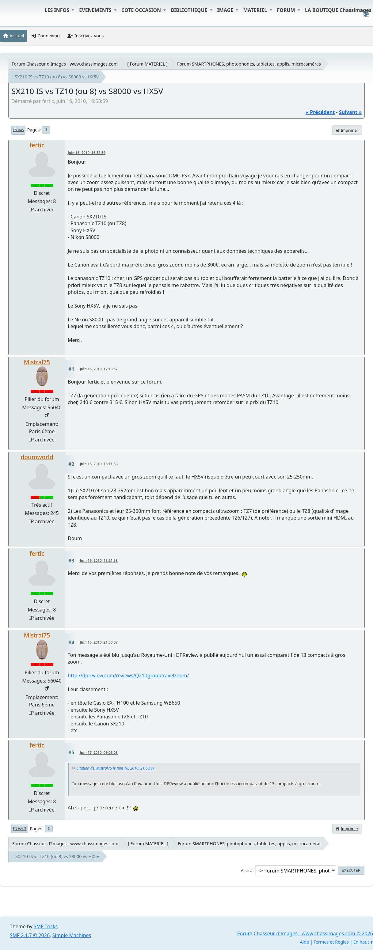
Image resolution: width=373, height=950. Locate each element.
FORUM (286, 10)
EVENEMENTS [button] (96, 10)
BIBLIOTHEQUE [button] (189, 10)
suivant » (350, 112)
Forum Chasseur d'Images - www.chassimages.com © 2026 (305, 933)
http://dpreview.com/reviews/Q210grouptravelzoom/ (128, 675)
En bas (18, 130)
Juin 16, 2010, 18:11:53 (99, 464)
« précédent (320, 112)
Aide (304, 942)
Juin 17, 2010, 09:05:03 (99, 752)
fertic (37, 145)
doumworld (37, 457)
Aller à (247, 870)
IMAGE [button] (226, 10)
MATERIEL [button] (255, 10)
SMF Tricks (46, 926)
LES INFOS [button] (58, 10)
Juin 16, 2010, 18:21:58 (99, 560)
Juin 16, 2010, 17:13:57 (99, 369)
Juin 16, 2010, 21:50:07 (99, 642)
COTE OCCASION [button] (141, 10)
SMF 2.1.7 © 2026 (30, 935)
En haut (19, 829)
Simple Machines (71, 935)
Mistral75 (37, 362)
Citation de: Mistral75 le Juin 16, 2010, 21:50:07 (115, 768)
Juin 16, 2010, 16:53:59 (86, 152)
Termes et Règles (331, 942)
